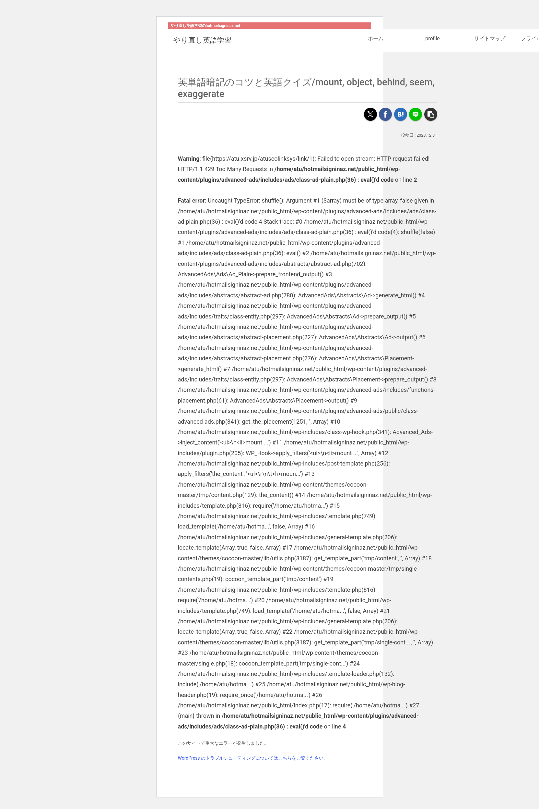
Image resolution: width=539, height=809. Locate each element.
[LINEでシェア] (415, 114)
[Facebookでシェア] (385, 114)
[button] (430, 114)
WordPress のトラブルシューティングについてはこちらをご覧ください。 (253, 758)
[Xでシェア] (370, 114)
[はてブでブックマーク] (400, 114)
